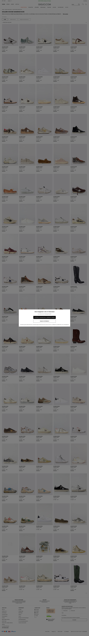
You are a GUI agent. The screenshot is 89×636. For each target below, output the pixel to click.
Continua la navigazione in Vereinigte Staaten (44, 317)
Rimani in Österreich (44, 321)
